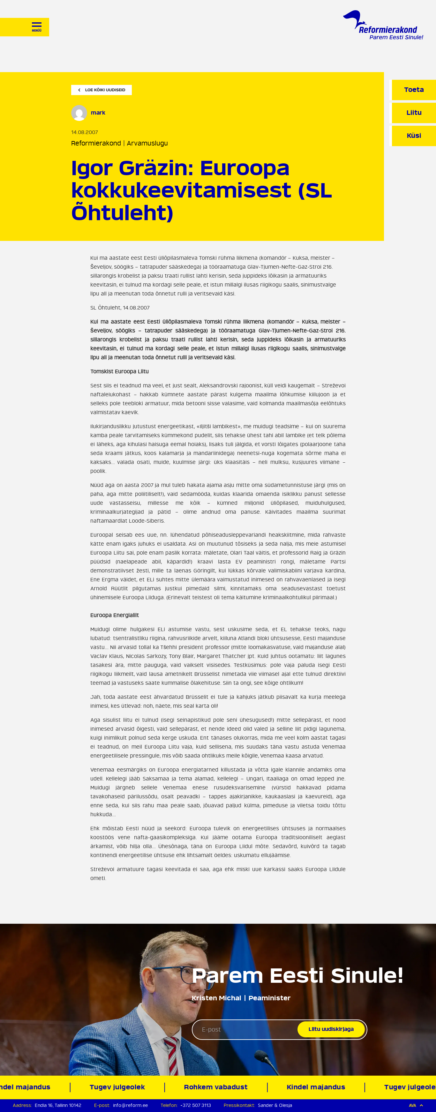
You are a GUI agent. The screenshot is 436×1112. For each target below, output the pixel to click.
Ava (416, 1105)
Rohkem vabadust (217, 1087)
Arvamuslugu (147, 143)
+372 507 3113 (195, 1105)
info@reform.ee (130, 1105)
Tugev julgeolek (119, 1087)
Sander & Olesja (275, 1105)
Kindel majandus (317, 1087)
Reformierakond (96, 143)
